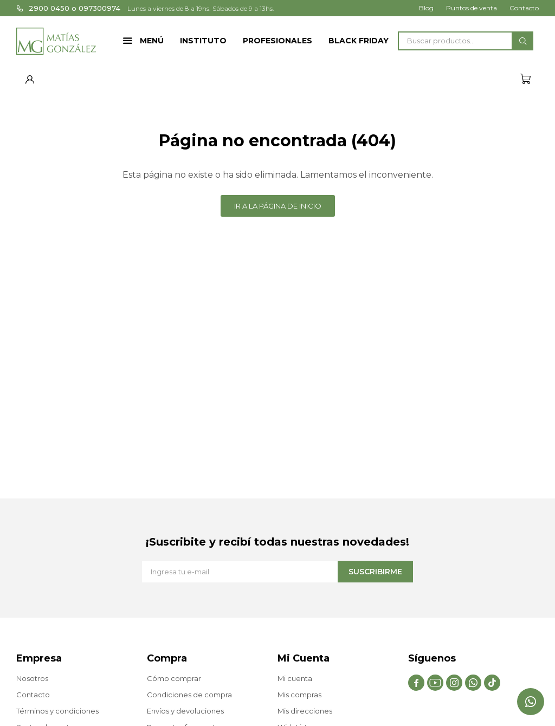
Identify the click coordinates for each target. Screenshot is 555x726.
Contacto (524, 8)
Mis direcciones (305, 710)
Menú (152, 41)
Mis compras (299, 694)
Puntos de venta (471, 8)
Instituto (203, 41)
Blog (426, 8)
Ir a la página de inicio (277, 206)
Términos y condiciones (57, 710)
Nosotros (32, 678)
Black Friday (358, 41)
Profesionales (277, 41)
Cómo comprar (174, 678)
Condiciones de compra (189, 694)
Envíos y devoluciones (185, 710)
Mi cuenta (295, 678)
